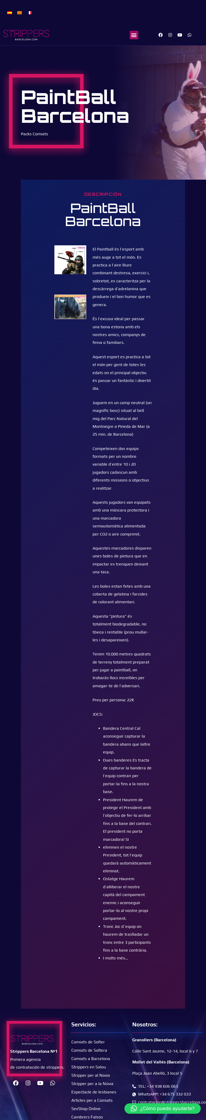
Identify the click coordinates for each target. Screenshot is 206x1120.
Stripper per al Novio (90, 1075)
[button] (134, 35)
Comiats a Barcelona (90, 1058)
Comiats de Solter (88, 1041)
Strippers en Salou (88, 1066)
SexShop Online (86, 1108)
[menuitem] (10, 12)
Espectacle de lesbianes (93, 1091)
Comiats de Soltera (89, 1050)
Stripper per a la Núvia (92, 1083)
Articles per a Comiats (92, 1100)
